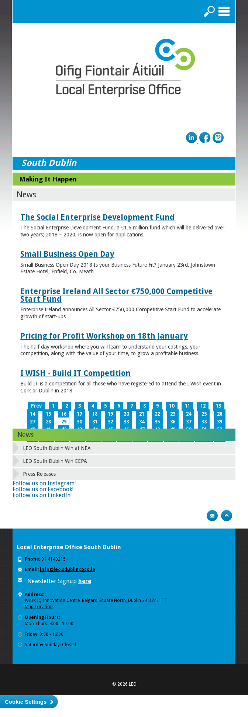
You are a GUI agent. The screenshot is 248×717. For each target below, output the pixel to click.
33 (126, 422)
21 (141, 414)
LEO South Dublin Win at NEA (57, 448)
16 (63, 414)
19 (110, 414)
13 (218, 406)
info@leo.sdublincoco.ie (67, 569)
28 (48, 422)
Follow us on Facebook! (43, 489)
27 (32, 422)
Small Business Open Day (67, 254)
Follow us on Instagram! (44, 483)
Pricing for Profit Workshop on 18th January (104, 335)
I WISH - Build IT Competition (75, 373)
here (84, 581)
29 (63, 422)
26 (219, 414)
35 (157, 422)
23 (172, 414)
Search (209, 11)
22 (157, 414)
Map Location (39, 606)
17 (79, 414)
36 (172, 422)
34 (141, 422)
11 (187, 406)
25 (204, 414)
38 (204, 422)
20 (126, 414)
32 (110, 422)
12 (203, 406)
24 (188, 414)
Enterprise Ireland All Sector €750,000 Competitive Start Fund (116, 295)
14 (32, 414)
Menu (224, 11)
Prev (36, 406)
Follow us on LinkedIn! (42, 495)
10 (171, 406)
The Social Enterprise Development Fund (97, 217)
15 (48, 414)
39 (219, 422)
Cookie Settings (25, 702)
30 (79, 422)
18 (94, 414)
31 (94, 422)
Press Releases (39, 474)
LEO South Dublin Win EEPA (55, 461)
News (25, 435)
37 (188, 422)
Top (226, 515)
